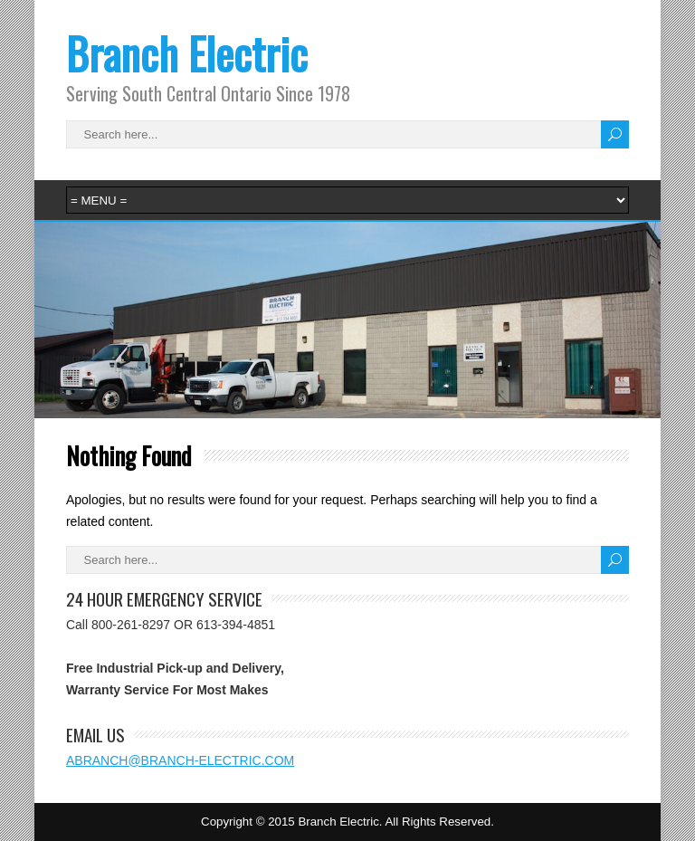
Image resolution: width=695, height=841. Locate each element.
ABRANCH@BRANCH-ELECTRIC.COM (180, 760)
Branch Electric (187, 53)
